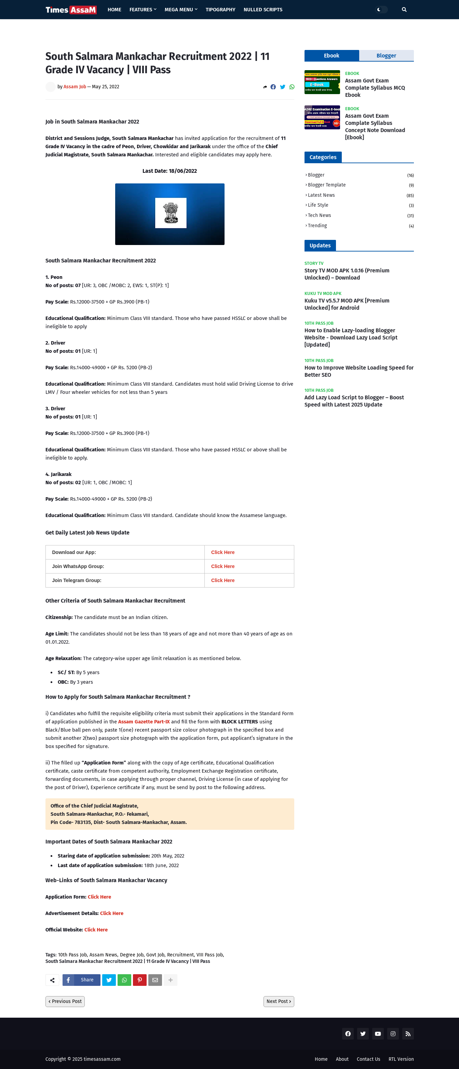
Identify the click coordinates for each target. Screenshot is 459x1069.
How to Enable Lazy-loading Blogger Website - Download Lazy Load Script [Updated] (351, 337)
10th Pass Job (72, 955)
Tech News (361, 216)
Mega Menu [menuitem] (179, 10)
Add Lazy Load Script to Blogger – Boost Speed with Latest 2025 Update (354, 401)
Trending (361, 226)
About (342, 1059)
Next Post (277, 1001)
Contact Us (368, 1059)
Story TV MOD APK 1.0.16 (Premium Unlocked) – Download (347, 274)
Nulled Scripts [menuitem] (263, 10)
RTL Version (401, 1059)
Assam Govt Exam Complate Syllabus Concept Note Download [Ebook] (375, 126)
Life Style (361, 205)
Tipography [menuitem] (220, 10)
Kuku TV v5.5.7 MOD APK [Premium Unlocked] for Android (347, 304)
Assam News (103, 955)
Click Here (99, 897)
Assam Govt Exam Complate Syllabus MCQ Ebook (375, 87)
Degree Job (132, 955)
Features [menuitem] (141, 10)
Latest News (361, 195)
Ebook (331, 55)
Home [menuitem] (114, 10)
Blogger (361, 175)
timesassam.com (102, 1059)
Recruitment (180, 955)
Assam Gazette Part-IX (144, 722)
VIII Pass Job (210, 955)
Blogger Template (361, 185)
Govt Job (155, 955)
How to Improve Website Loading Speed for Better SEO (359, 371)
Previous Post (67, 1001)
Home (321, 1059)
